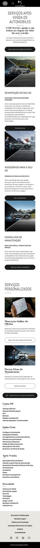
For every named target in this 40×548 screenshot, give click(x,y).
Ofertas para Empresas (11, 442)
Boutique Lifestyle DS (10, 503)
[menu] (5, 3)
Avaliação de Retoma (10, 435)
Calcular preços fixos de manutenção (16, 463)
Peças (5, 472)
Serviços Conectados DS (11, 475)
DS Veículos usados (10, 491)
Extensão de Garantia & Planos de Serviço (18, 465)
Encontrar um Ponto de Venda (13, 449)
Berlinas (6, 416)
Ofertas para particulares (12, 439)
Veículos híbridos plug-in (12, 411)
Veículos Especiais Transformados (15, 421)
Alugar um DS (8, 501)
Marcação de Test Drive (11, 446)
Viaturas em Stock (9, 489)
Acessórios (7, 470)
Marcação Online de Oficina (13, 461)
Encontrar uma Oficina (11, 477)
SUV (4, 413)
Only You (6, 494)
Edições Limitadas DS (10, 418)
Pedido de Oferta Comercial (13, 444)
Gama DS (8, 403)
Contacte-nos (7, 505)
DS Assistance (8, 468)
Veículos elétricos (9, 409)
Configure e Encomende (11, 432)
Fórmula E (6, 498)
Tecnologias (7, 496)
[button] (13, 3)
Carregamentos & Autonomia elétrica (16, 437)
